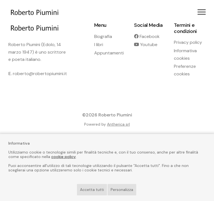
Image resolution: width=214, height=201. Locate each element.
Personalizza (122, 189)
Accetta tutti (92, 189)
